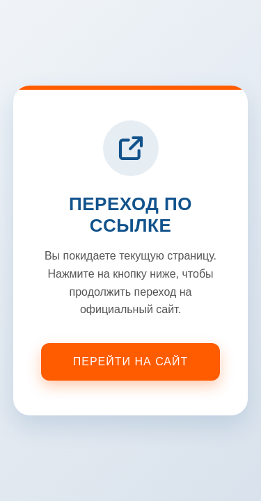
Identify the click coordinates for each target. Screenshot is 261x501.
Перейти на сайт (131, 361)
